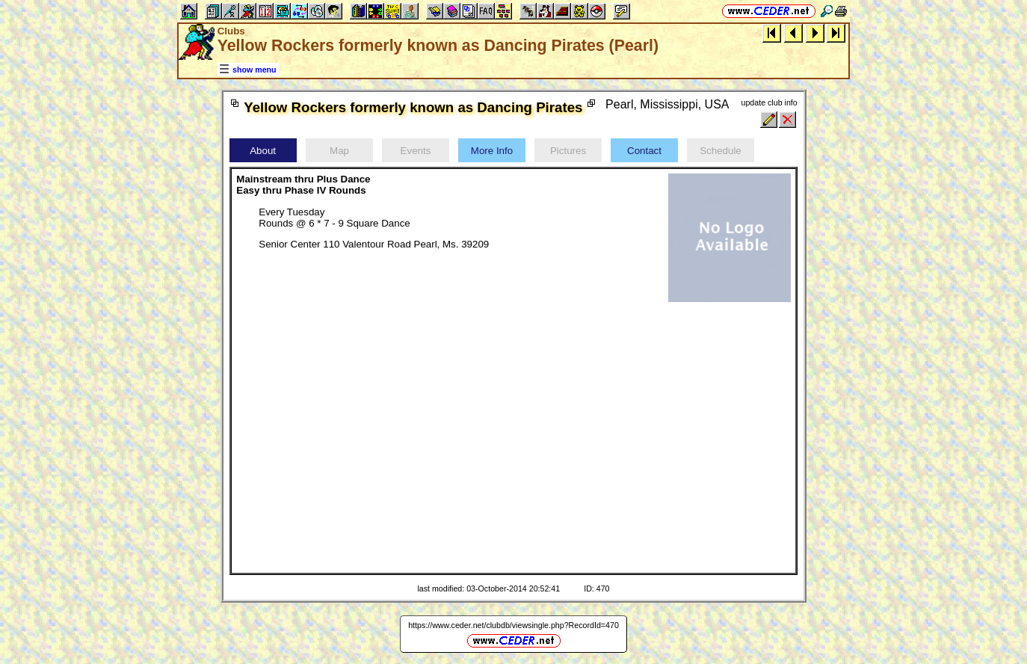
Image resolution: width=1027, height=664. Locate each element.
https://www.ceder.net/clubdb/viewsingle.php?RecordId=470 (513, 625)
